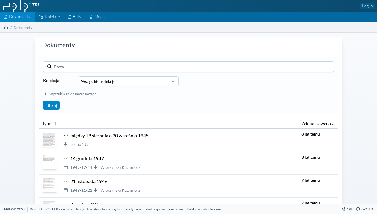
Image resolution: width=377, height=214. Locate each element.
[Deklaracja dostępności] (205, 209)
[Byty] (74, 17)
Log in (367, 5)
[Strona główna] (6, 27)
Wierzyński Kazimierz (120, 167)
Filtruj (51, 105)
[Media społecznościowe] (164, 209)
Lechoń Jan (80, 144)
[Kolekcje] (49, 17)
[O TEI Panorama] (59, 209)
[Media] (97, 17)
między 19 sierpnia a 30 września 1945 (109, 135)
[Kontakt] (36, 209)
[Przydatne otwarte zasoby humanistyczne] (108, 209)
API (347, 209)
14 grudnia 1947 (87, 158)
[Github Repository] (358, 209)
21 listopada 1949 (88, 181)
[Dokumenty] (17, 17)
